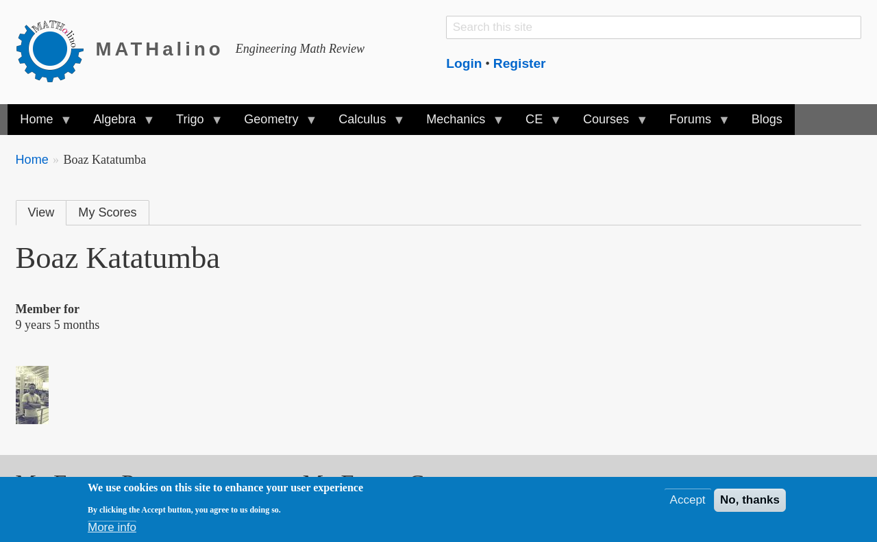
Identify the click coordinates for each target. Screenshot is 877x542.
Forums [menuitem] (693, 123)
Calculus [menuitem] (365, 123)
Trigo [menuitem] (193, 123)
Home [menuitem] (39, 123)
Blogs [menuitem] (767, 119)
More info (112, 529)
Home (32, 160)
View (41, 212)
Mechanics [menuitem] (459, 123)
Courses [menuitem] (609, 123)
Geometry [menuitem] (274, 123)
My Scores (107, 212)
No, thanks (750, 501)
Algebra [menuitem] (117, 123)
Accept (688, 501)
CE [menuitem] (537, 123)
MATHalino (160, 49)
